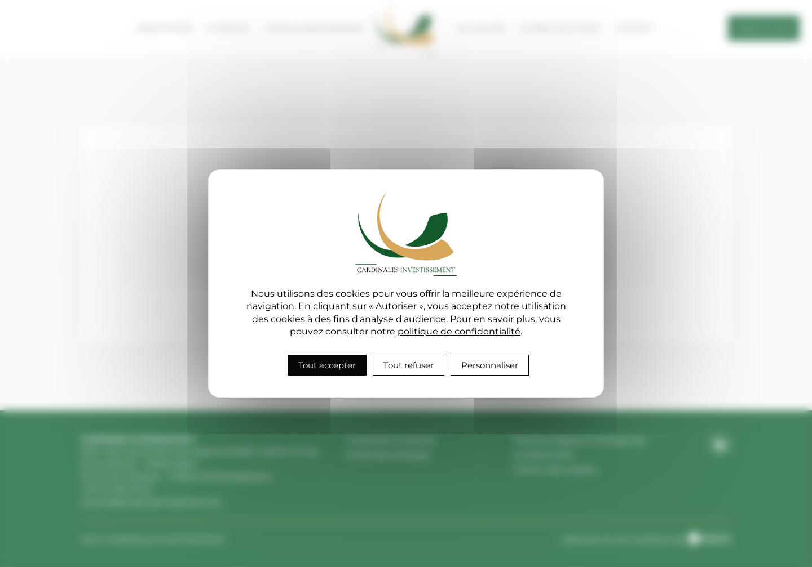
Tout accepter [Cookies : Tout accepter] (327, 365)
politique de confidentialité (459, 331)
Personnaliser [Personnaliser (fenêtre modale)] (489, 365)
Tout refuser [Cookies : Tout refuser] (408, 365)
